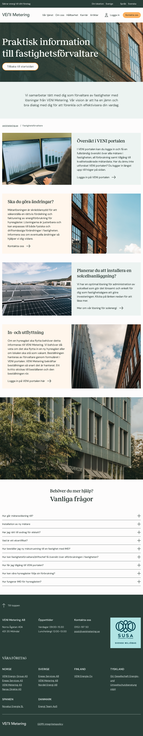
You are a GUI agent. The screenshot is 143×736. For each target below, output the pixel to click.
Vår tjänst (47, 15)
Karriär (84, 15)
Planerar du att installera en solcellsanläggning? (104, 273)
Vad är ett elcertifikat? (71, 540)
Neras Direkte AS (11, 689)
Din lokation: (98, 3)
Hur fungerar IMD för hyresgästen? (71, 581)
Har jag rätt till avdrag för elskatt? (71, 532)
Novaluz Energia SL (12, 706)
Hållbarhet (72, 15)
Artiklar (94, 15)
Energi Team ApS (47, 706)
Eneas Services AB (48, 676)
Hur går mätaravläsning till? (71, 516)
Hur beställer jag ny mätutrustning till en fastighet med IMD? (71, 549)
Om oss (59, 15)
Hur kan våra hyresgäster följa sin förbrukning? (71, 573)
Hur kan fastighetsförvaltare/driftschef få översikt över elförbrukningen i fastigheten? (71, 557)
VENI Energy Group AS (15, 676)
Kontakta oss (131, 15)
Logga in (112, 15)
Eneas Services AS (12, 680)
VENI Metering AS (12, 685)
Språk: (123, 3)
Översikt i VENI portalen (101, 141)
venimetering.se (10, 125)
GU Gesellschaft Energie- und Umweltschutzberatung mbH (124, 683)
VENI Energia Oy (83, 676)
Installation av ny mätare (71, 524)
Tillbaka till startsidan (20, 66)
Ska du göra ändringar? (31, 201)
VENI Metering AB (48, 680)
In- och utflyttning (26, 332)
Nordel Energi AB (47, 685)
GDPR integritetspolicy (50, 724)
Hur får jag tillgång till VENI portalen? (71, 565)
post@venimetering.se (87, 631)
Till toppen (11, 606)
